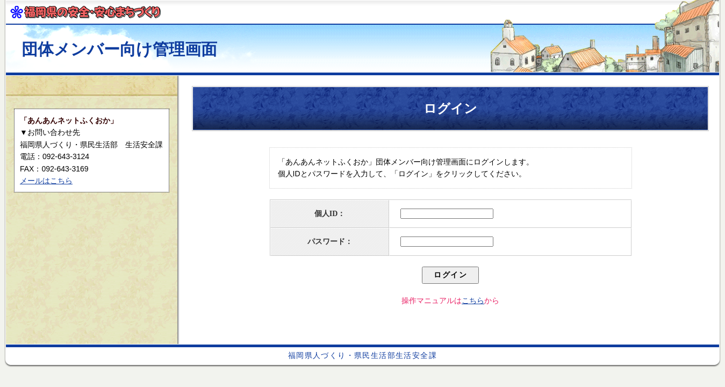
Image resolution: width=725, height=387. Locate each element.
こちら (473, 300)
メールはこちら (46, 180)
